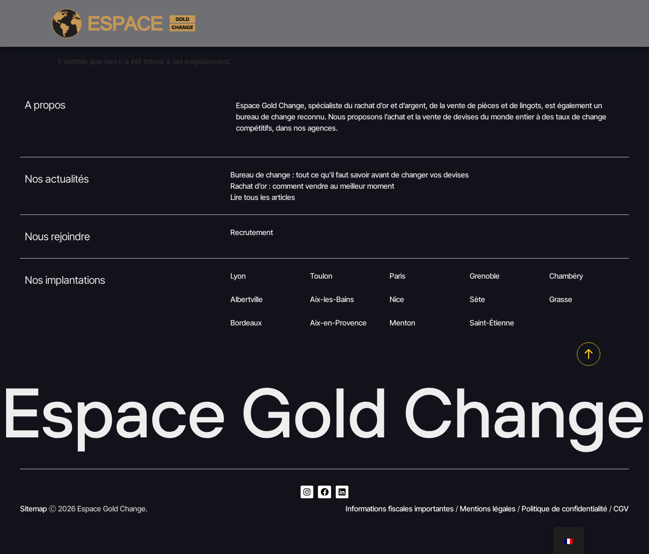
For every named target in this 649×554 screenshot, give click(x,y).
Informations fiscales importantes (400, 508)
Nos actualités (57, 178)
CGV (621, 508)
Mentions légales (488, 508)
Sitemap (33, 508)
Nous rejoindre (57, 236)
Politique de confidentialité (564, 508)
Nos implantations (65, 279)
